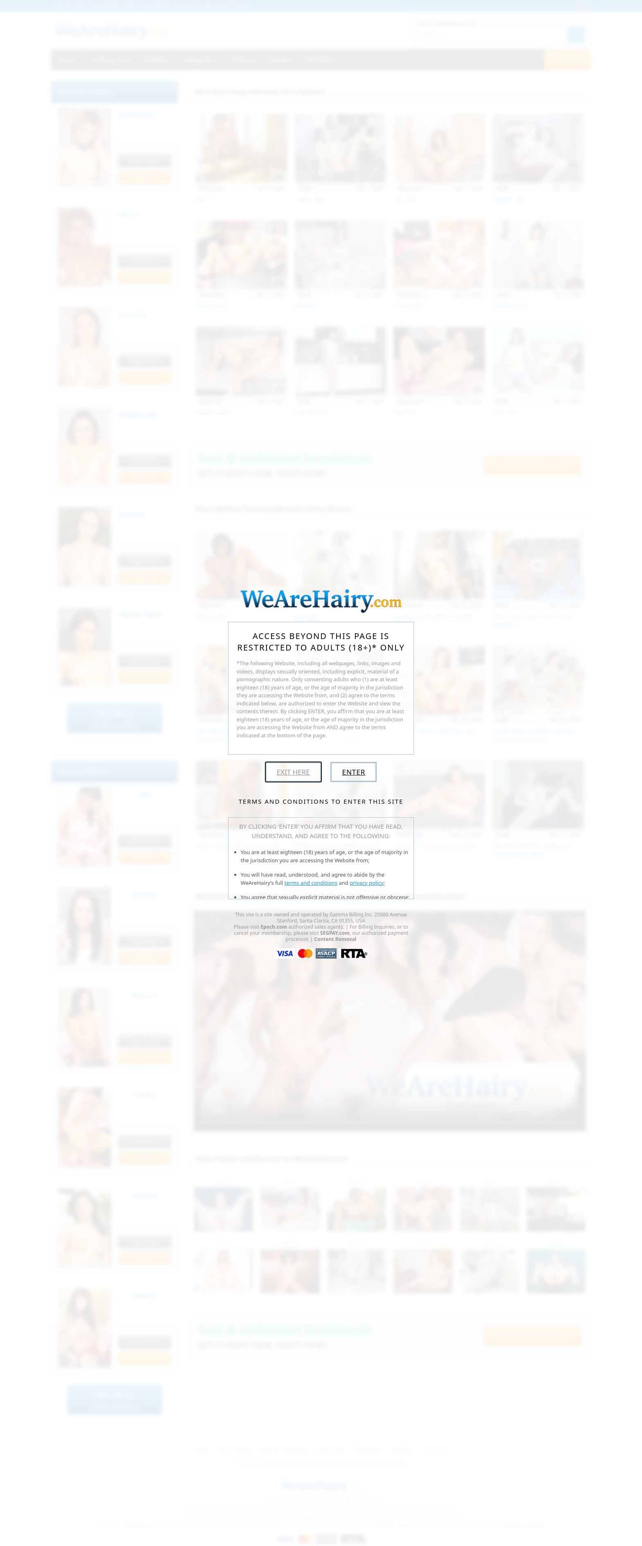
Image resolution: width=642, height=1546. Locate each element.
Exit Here (293, 772)
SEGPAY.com (335, 933)
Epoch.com (273, 927)
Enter (353, 772)
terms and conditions (311, 882)
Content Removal (335, 939)
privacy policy (366, 882)
